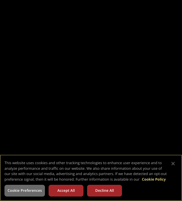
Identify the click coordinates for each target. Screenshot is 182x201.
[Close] (173, 163)
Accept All (66, 190)
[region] (91, 178)
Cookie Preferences (25, 190)
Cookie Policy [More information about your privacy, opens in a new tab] (154, 179)
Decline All (104, 190)
